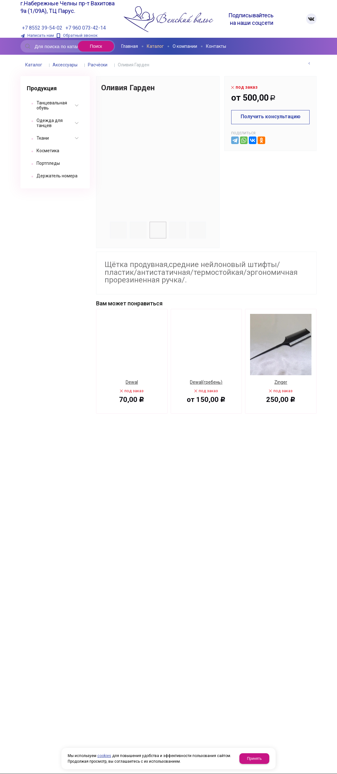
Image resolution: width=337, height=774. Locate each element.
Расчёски (97, 64)
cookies (104, 756)
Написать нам (40, 35)
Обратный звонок (80, 35)
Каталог (33, 64)
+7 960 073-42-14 (86, 28)
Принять (254, 758)
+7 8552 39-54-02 (42, 28)
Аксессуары (65, 64)
